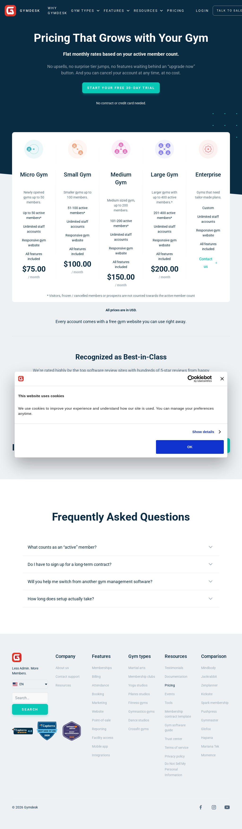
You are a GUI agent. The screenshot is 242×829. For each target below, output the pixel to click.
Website (98, 711)
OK (190, 447)
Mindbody (208, 668)
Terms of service (176, 747)
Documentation (176, 676)
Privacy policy (175, 756)
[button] (85, 10)
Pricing (175, 11)
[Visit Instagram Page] (214, 807)
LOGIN (202, 11)
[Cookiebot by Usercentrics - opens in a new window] (191, 378)
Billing (96, 676)
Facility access (102, 738)
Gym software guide (175, 727)
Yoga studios (137, 685)
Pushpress (209, 711)
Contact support (68, 676)
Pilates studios (139, 694)
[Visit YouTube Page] (227, 807)
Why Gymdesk (57, 10)
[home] (22, 10)
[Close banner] (222, 378)
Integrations (101, 755)
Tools (169, 703)
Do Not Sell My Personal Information (175, 769)
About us (62, 668)
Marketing (99, 703)
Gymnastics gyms (141, 711)
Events (170, 694)
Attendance (100, 685)
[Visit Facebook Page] (200, 807)
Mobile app (100, 746)
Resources (63, 685)
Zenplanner (209, 685)
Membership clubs (141, 676)
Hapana (207, 738)
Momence (208, 755)
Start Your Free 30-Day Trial (121, 88)
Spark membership (215, 703)
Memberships (102, 668)
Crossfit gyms (138, 729)
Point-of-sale (101, 720)
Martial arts (136, 668)
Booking (98, 694)
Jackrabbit (209, 676)
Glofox (206, 729)
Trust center (173, 739)
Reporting (99, 729)
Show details (203, 432)
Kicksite (206, 694)
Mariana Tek (210, 746)
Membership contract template (178, 714)
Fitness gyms (138, 703)
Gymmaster (209, 720)
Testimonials (174, 668)
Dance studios (138, 720)
